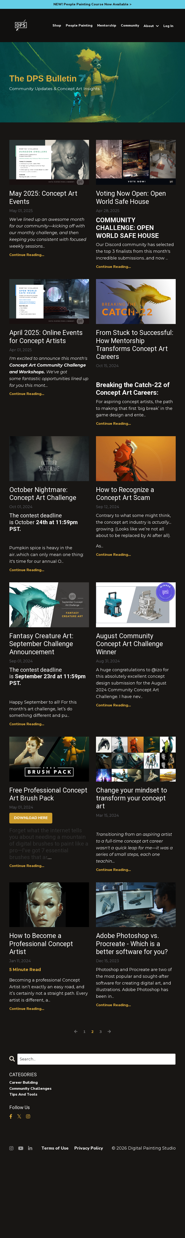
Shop (57, 25)
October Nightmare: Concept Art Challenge (45, 533)
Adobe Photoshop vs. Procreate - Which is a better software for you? (136, 1015)
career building (25, 1159)
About (151, 26)
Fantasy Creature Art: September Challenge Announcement (48, 694)
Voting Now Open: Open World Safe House (129, 204)
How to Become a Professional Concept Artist (42, 1010)
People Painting (79, 25)
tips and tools (24, 1172)
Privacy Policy (88, 1226)
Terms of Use (55, 1226)
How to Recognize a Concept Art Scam (133, 528)
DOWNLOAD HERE (31, 885)
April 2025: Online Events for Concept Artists (44, 358)
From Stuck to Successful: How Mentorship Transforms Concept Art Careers (134, 368)
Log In (168, 26)
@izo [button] (157, 722)
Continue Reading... (26, 259)
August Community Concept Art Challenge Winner (131, 694)
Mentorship (106, 25)
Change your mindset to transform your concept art (135, 854)
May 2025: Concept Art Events (45, 199)
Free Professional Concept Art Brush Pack (43, 854)
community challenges (32, 1166)
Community (130, 25)
